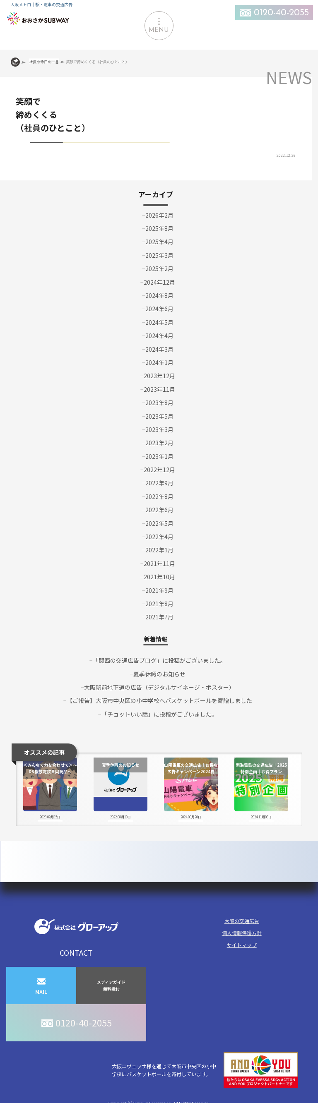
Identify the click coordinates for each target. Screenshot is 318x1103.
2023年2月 (159, 443)
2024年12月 (159, 282)
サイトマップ (242, 944)
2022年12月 (159, 469)
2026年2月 (159, 215)
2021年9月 (159, 590)
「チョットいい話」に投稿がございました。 (159, 714)
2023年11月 (159, 389)
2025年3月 (159, 255)
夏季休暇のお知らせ (159, 674)
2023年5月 (159, 416)
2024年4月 (159, 335)
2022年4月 (159, 536)
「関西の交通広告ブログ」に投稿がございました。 (159, 660)
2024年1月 (159, 362)
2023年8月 (159, 402)
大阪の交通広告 (241, 920)
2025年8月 (159, 228)
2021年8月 (159, 603)
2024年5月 (159, 322)
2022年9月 (159, 483)
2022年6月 (159, 510)
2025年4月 (159, 241)
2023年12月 (159, 376)
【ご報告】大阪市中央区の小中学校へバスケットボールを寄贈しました (159, 700)
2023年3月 (159, 429)
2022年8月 (159, 496)
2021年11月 (159, 563)
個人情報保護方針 (242, 932)
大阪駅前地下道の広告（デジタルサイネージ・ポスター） (159, 687)
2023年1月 (159, 456)
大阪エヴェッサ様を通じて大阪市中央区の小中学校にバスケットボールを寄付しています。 (205, 1070)
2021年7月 (159, 617)
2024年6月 (159, 309)
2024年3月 (159, 349)
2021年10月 (159, 577)
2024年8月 (159, 295)
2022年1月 (159, 550)
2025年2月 (159, 268)
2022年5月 (159, 523)
